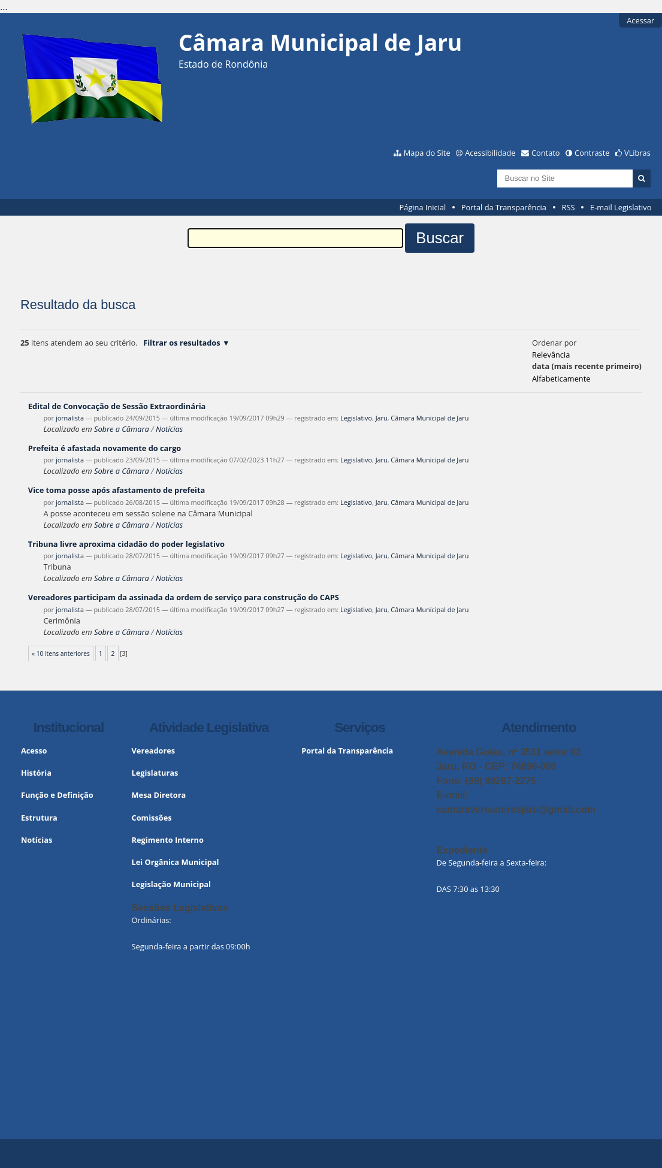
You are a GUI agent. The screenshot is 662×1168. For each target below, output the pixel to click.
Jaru (382, 417)
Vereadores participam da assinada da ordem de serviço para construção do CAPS (183, 597)
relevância (551, 354)
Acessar (640, 20)
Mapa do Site (427, 152)
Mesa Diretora (159, 794)
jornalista (70, 417)
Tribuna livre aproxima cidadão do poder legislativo (126, 543)
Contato (545, 152)
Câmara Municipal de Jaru (429, 417)
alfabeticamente (561, 378)
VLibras (637, 152)
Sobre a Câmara (121, 428)
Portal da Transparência (503, 207)
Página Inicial (423, 207)
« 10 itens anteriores (61, 653)
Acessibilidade (490, 152)
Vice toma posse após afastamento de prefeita (116, 490)
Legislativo (356, 417)
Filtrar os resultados (181, 342)
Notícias (169, 428)
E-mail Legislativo (620, 207)
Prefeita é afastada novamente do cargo (104, 448)
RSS (568, 207)
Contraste (592, 152)
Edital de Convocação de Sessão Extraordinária (117, 406)
